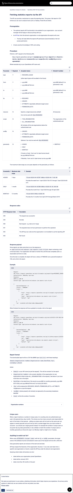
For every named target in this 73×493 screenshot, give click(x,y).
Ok (3, 490)
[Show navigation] (69, 489)
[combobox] (61, 3)
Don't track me (10, 490)
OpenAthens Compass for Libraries (18, 9)
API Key (17, 35)
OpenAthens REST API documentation (35, 9)
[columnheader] (7, 71)
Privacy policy (5, 485)
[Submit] (51, 3)
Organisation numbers (36, 404)
